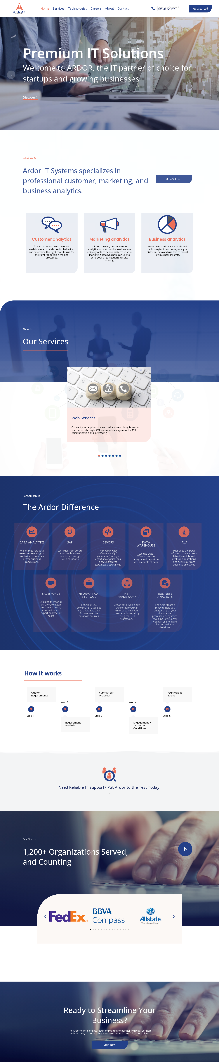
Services (58, 8)
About (109, 8)
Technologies (77, 8)
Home (45, 8)
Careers (96, 8)
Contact (123, 8)
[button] (45, 916)
